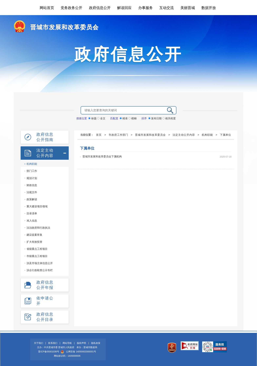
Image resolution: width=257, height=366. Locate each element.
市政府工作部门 (118, 134)
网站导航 (67, 343)
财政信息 (32, 185)
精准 (124, 118)
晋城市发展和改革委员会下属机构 (102, 156)
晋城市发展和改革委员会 (64, 27)
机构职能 (32, 163)
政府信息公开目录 (44, 317)
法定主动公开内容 (44, 153)
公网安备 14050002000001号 (81, 351)
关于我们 (38, 343)
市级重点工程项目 (37, 256)
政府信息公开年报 (44, 285)
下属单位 (225, 134)
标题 (92, 118)
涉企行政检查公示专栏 (40, 270)
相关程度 (169, 118)
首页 (99, 134)
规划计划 (32, 178)
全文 (101, 118)
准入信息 (32, 220)
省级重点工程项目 (37, 249)
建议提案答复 (34, 234)
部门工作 (32, 171)
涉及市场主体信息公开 (40, 263)
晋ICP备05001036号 (48, 351)
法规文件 (32, 192)
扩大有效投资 (34, 241)
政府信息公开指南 (44, 137)
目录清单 (32, 213)
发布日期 (155, 118)
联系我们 (52, 343)
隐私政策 (95, 343)
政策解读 (32, 199)
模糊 (132, 118)
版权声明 (81, 343)
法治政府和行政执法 (38, 227)
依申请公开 (44, 301)
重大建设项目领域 (37, 206)
